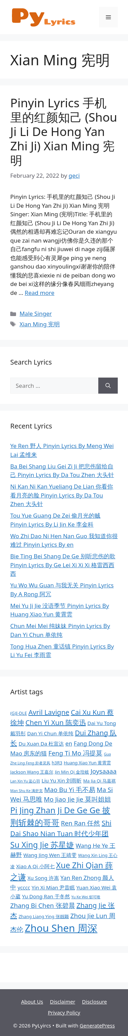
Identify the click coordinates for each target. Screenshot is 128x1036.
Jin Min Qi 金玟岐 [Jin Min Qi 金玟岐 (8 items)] (72, 772)
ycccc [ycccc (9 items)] (23, 887)
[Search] (108, 386)
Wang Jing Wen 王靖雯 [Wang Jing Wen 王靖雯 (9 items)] (49, 854)
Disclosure (94, 1001)
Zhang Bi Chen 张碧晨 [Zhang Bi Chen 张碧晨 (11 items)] (42, 905)
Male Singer (35, 313)
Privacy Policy (64, 1012)
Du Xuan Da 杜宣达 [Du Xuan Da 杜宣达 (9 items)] (41, 743)
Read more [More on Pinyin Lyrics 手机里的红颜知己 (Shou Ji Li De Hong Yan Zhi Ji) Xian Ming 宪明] (39, 293)
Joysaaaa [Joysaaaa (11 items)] (103, 771)
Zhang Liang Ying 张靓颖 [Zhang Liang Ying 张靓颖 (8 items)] (43, 916)
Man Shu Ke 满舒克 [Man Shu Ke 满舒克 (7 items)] (26, 790)
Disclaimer (62, 1001)
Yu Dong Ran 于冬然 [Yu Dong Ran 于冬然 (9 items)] (46, 896)
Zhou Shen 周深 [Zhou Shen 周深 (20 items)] (61, 928)
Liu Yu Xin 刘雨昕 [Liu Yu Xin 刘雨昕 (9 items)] (62, 780)
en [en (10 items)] (69, 743)
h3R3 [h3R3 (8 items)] (57, 763)
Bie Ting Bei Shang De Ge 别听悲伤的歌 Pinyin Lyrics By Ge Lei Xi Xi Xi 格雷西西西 (62, 564)
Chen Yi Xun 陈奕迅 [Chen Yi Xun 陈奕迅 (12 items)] (55, 722)
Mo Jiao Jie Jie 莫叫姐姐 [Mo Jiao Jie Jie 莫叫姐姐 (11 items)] (77, 799)
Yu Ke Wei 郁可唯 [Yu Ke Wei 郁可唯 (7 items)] (85, 897)
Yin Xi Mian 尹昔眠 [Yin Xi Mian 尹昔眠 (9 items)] (53, 887)
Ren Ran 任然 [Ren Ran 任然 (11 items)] (80, 823)
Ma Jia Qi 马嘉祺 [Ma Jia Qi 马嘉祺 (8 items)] (99, 781)
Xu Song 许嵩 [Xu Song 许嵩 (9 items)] (43, 877)
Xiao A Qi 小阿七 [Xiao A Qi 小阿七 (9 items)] (35, 866)
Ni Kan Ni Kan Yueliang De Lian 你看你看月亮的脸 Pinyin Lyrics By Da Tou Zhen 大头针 (61, 495)
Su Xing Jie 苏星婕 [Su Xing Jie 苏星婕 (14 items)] (42, 844)
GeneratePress (97, 1025)
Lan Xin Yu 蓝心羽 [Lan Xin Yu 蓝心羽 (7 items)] (25, 781)
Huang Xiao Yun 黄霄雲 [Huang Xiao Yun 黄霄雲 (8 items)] (87, 763)
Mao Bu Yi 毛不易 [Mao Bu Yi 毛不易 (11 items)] (69, 789)
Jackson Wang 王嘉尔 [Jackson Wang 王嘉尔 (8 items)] (31, 772)
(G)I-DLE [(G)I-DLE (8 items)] (18, 713)
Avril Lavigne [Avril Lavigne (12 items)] (48, 712)
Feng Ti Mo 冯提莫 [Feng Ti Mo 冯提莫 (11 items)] (75, 753)
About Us (32, 1001)
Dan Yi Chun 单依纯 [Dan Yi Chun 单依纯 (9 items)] (50, 733)
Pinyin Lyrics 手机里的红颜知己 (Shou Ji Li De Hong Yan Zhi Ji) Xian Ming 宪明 (63, 131)
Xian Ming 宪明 (39, 324)
